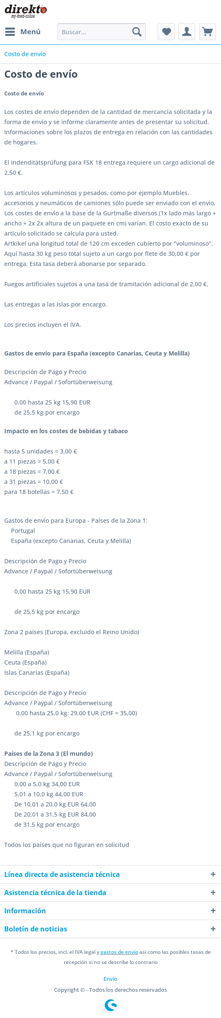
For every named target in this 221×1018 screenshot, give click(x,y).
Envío (110, 979)
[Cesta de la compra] (207, 31)
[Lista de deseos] (166, 31)
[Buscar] (137, 31)
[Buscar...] (101, 31)
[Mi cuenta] (186, 31)
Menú (23, 30)
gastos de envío (119, 952)
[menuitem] (22, 31)
